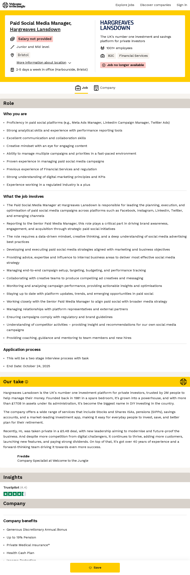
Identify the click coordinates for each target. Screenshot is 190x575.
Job (81, 87)
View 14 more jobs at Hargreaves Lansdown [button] (44, 543)
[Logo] (13, 5)
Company (104, 87)
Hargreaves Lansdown (35, 29)
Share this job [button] (21, 535)
